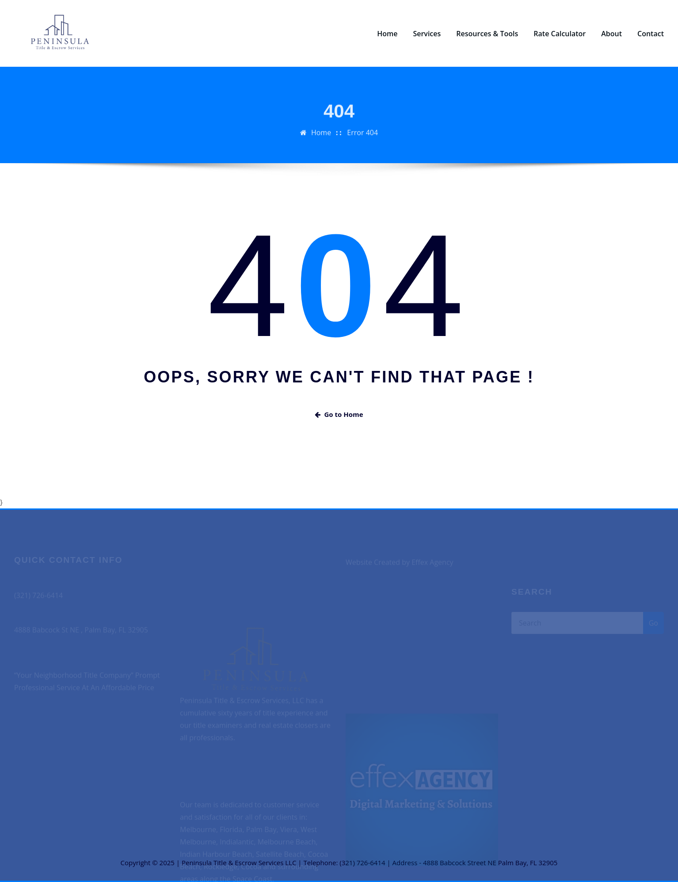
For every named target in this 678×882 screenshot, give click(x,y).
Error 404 (362, 138)
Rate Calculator (559, 33)
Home (387, 33)
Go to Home (339, 414)
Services (427, 33)
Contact (650, 33)
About (611, 33)
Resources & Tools (487, 33)
